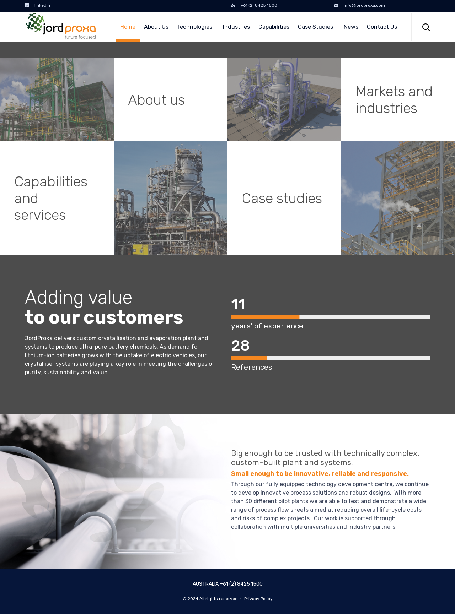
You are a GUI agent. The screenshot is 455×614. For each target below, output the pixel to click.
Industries (236, 26)
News (351, 26)
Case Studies (316, 26)
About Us (156, 26)
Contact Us (382, 26)
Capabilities (273, 26)
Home (127, 26)
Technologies (195, 26)
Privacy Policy (258, 598)
